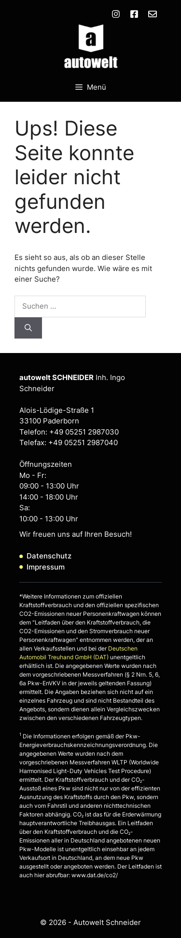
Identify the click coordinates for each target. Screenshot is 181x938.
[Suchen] (28, 328)
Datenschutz (49, 555)
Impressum (46, 566)
